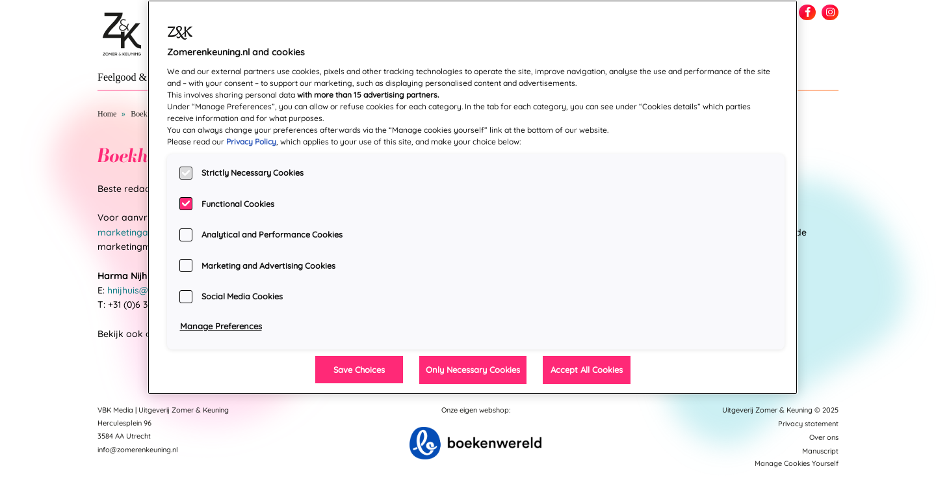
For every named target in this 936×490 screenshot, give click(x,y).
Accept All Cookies (587, 369)
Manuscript (820, 451)
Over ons (823, 437)
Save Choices (359, 369)
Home (107, 113)
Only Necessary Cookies (473, 369)
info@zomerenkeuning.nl (138, 449)
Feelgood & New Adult (146, 77)
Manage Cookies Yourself (796, 463)
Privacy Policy (251, 141)
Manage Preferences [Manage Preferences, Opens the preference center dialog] (221, 326)
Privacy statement (808, 423)
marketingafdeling (137, 232)
